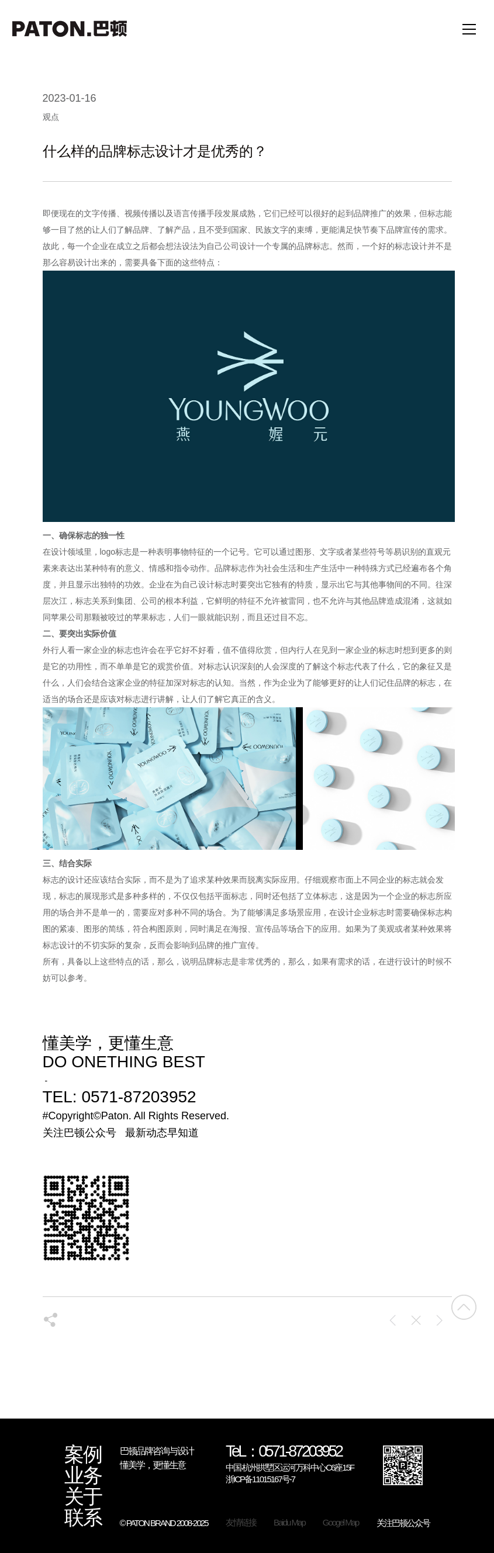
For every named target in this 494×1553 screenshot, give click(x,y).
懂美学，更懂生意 (152, 1465)
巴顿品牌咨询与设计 (157, 1451)
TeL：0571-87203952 (284, 1452)
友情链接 (241, 1522)
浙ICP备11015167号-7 (260, 1479)
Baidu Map (289, 1522)
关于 (83, 1496)
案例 (83, 1454)
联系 (83, 1517)
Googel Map (341, 1522)
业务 (83, 1475)
